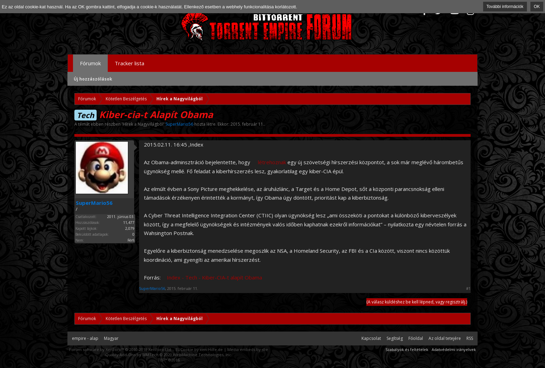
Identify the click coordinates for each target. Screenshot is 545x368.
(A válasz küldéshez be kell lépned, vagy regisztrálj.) (416, 302)
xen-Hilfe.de (211, 349)
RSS (469, 338)
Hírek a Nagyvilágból (143, 124)
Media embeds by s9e (247, 349)
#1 (468, 288)
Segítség (395, 338)
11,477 (129, 222)
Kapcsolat (371, 338)
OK (537, 6)
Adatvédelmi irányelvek (454, 349)
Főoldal (415, 338)
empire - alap (85, 338)
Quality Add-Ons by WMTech (168, 354)
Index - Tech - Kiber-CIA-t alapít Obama (214, 277)
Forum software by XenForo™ (120, 349)
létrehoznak (272, 162)
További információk (505, 6)
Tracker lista (129, 63)
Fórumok (90, 63)
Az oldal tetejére (445, 338)
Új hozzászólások (93, 79)
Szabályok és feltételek (406, 349)
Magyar (111, 338)
